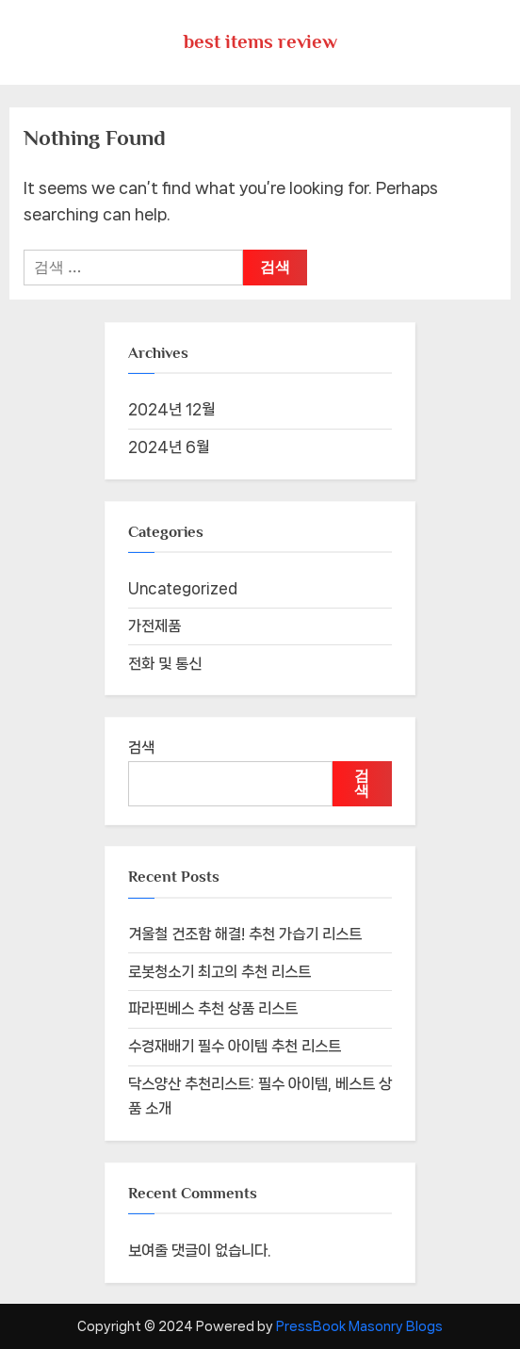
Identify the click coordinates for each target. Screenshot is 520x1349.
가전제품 (154, 626)
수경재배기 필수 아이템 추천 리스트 (234, 1046)
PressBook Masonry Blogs (359, 1326)
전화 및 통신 (165, 664)
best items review (260, 41)
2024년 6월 (168, 447)
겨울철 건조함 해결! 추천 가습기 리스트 (245, 934)
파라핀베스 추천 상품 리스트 (213, 1008)
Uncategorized (182, 588)
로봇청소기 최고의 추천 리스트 (219, 972)
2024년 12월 (171, 409)
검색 (141, 748)
